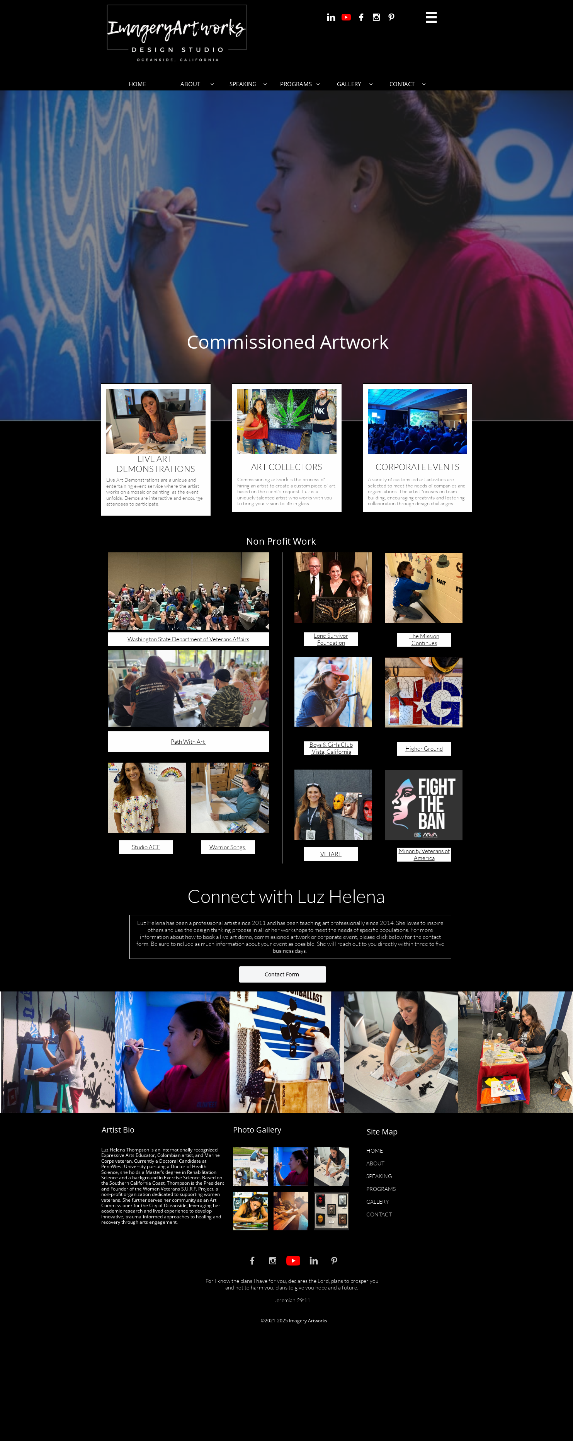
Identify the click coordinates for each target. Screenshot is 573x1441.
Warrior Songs (227, 847)
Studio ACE (146, 847)
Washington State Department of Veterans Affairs (188, 639)
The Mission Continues (424, 639)
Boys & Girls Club (331, 744)
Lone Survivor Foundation (331, 639)
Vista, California (331, 751)
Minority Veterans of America (424, 854)
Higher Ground (424, 748)
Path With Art (188, 741)
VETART (331, 854)
